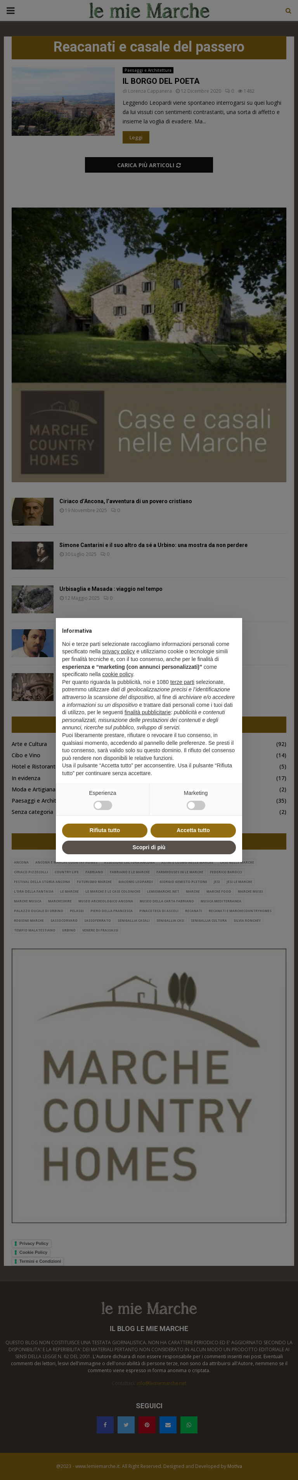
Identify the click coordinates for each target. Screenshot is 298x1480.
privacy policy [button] (118, 651)
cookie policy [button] (117, 674)
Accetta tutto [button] (193, 830)
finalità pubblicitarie (148, 712)
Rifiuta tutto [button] (105, 830)
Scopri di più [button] (149, 847)
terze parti (182, 682)
